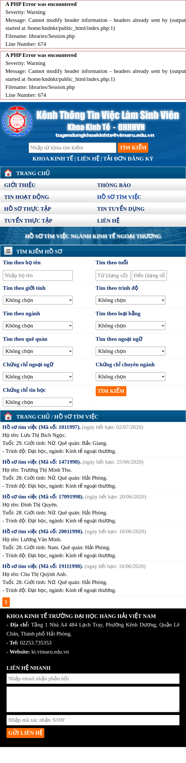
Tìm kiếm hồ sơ (39, 252)
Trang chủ (33, 417)
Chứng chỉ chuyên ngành (125, 364)
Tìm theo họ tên (22, 262)
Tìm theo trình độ (117, 288)
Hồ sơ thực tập (27, 209)
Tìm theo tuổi (112, 262)
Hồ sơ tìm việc (119, 197)
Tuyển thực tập (28, 221)
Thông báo (114, 185)
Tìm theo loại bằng (118, 313)
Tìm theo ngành (21, 313)
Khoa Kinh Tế (53, 159)
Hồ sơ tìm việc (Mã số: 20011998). (43, 531)
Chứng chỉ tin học (24, 390)
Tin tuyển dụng (121, 209)
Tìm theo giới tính (24, 288)
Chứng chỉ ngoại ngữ (28, 364)
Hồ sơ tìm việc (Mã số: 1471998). (41, 462)
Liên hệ (88, 159)
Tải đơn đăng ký (128, 159)
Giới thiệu (20, 185)
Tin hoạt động (26, 197)
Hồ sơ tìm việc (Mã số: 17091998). (43, 497)
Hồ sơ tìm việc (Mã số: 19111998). (42, 566)
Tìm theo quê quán (25, 339)
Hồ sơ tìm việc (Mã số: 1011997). (41, 427)
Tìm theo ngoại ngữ (119, 339)
